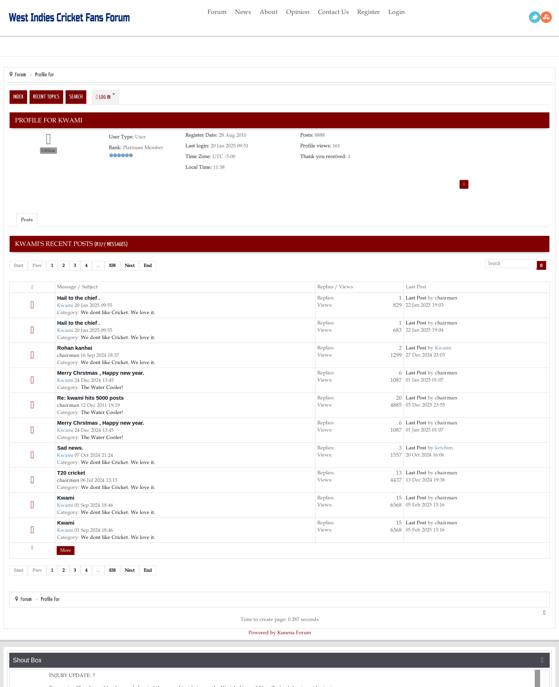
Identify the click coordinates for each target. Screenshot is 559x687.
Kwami (65, 305)
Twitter (534, 17)
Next (129, 265)
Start (18, 265)
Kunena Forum (294, 633)
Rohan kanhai (74, 348)
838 (112, 265)
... (98, 265)
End (148, 265)
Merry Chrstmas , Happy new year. (100, 373)
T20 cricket (71, 473)
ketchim (444, 448)
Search (76, 97)
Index (18, 97)
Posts (27, 220)
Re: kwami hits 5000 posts (90, 398)
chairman (446, 298)
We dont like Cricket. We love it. (118, 312)
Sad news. (70, 448)
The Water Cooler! (102, 387)
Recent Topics (46, 97)
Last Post (416, 298)
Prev (37, 265)
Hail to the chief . (78, 298)
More (65, 550)
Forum (20, 74)
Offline (48, 150)
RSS (546, 17)
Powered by (262, 633)
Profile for (44, 74)
